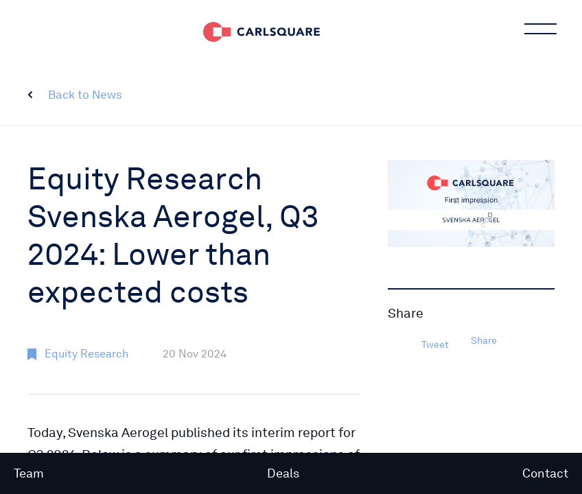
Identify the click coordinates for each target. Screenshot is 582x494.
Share (484, 340)
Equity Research (86, 353)
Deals (283, 473)
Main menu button (539, 30)
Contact (545, 473)
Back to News (85, 95)
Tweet (435, 344)
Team (29, 473)
